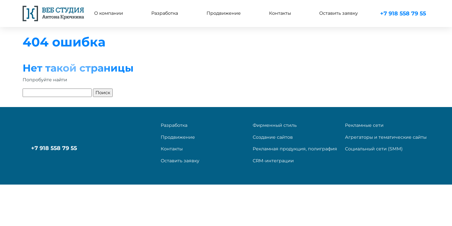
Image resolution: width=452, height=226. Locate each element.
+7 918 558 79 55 (403, 13)
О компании (108, 13)
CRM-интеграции (273, 161)
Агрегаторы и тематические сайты (386, 137)
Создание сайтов (273, 137)
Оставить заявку (338, 13)
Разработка (174, 125)
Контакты (280, 13)
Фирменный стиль (275, 125)
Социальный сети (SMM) (374, 149)
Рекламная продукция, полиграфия (295, 149)
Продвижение (178, 137)
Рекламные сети (364, 125)
